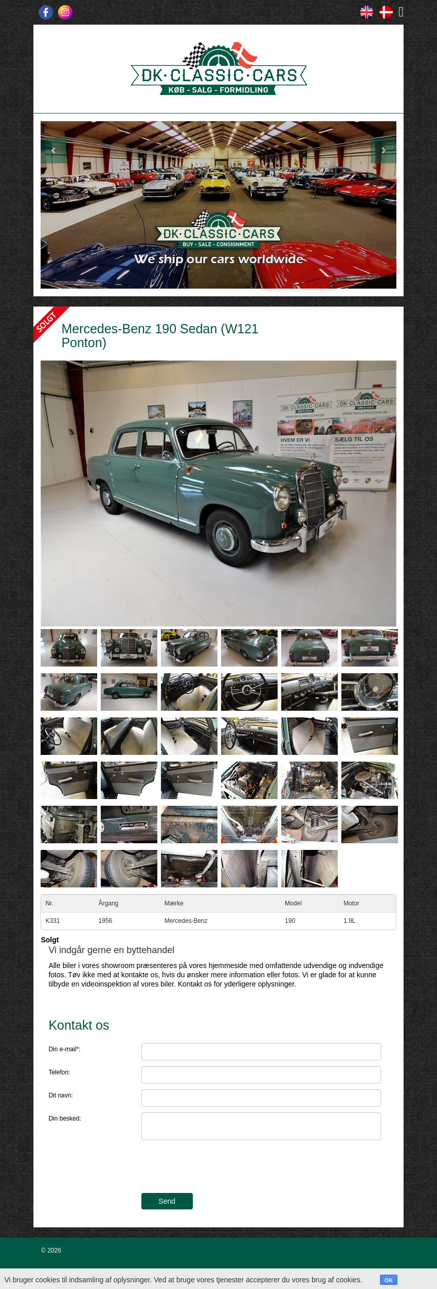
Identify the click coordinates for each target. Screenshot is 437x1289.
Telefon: (59, 1072)
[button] (67, 205)
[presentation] (219, 1168)
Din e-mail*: (64, 1049)
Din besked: (64, 1118)
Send (166, 1201)
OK (389, 1280)
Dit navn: (60, 1095)
